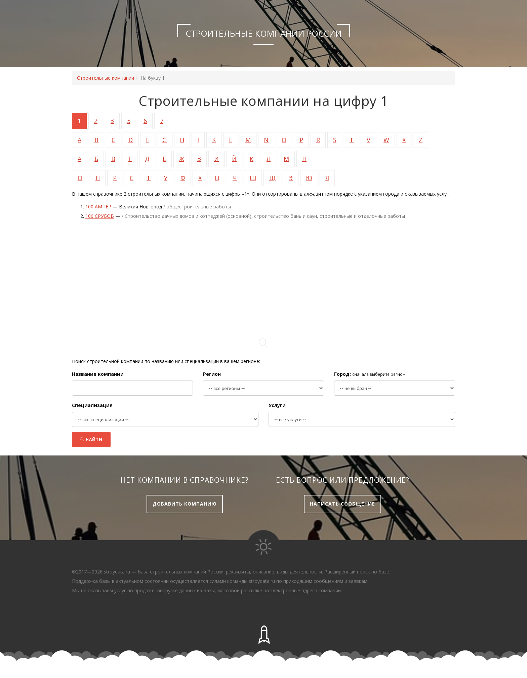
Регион (212, 374)
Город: (342, 374)
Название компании (98, 374)
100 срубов (99, 216)
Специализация (92, 405)
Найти (91, 439)
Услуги (277, 405)
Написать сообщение (342, 504)
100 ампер (98, 206)
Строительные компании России (264, 33)
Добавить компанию (185, 504)
